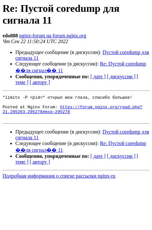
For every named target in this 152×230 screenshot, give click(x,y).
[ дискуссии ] (121, 76)
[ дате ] (98, 76)
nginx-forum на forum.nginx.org (52, 35)
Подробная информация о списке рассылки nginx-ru (59, 180)
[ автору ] (40, 82)
